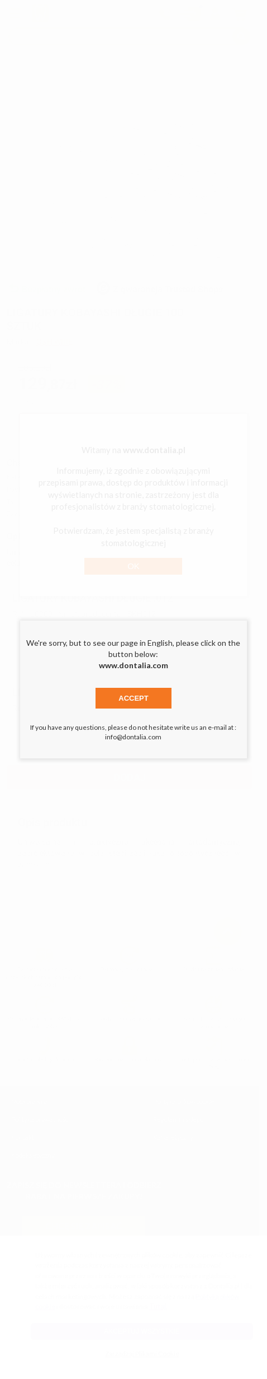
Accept (133, 698)
